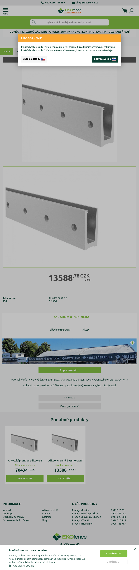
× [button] (135, 549)
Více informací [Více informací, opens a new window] (50, 562)
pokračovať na (105, 59)
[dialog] (69, 557)
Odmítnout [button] (114, 561)
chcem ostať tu (34, 59)
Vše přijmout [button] (113, 553)
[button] (48, 565)
